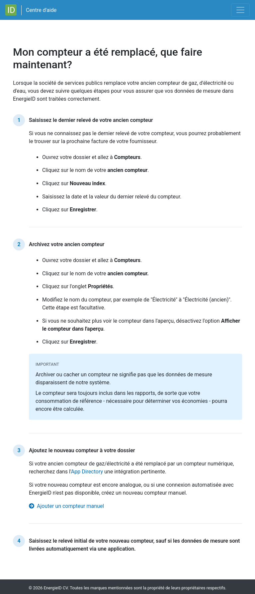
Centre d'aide (41, 10)
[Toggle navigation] (240, 10)
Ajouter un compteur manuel (66, 506)
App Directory (87, 471)
